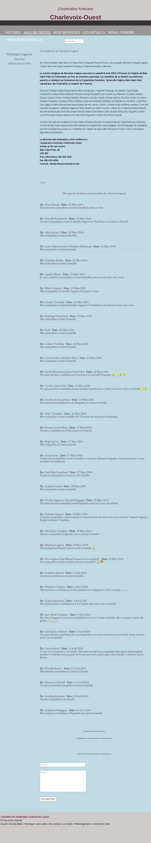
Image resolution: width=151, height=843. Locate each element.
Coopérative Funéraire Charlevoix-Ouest (25, 817)
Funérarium (98, 823)
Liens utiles (41, 823)
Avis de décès (15, 823)
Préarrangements (24, 40)
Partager (42, 183)
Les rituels (94, 32)
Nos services (67, 32)
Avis (108, 823)
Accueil (13, 32)
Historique (29, 823)
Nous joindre (121, 32)
